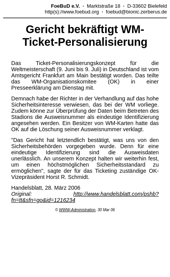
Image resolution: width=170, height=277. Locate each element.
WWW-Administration (77, 210)
